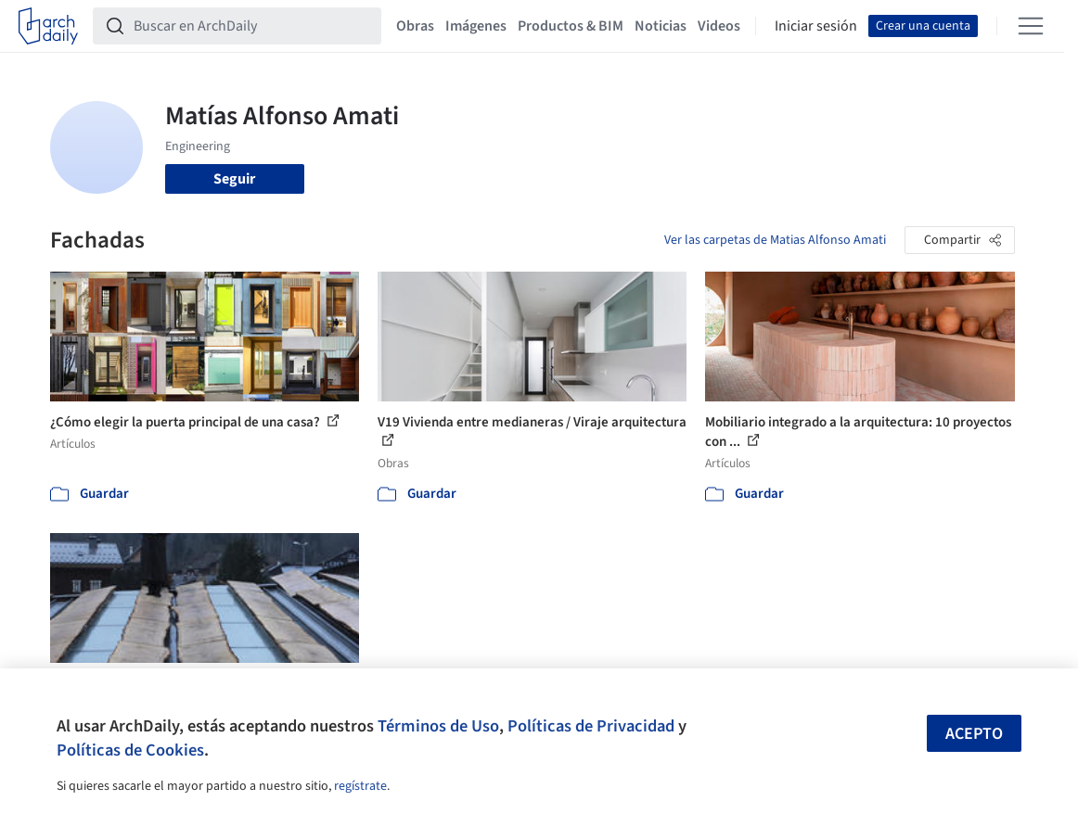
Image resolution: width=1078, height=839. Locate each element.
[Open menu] (1031, 26)
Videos (719, 26)
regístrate (360, 786)
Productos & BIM (570, 26)
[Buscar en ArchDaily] (252, 26)
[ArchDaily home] (48, 25)
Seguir (234, 179)
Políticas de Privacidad (590, 726)
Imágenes (476, 26)
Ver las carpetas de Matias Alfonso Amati (775, 240)
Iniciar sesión (816, 26)
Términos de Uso (438, 726)
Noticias (661, 26)
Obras (415, 26)
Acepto (974, 733)
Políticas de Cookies (130, 750)
